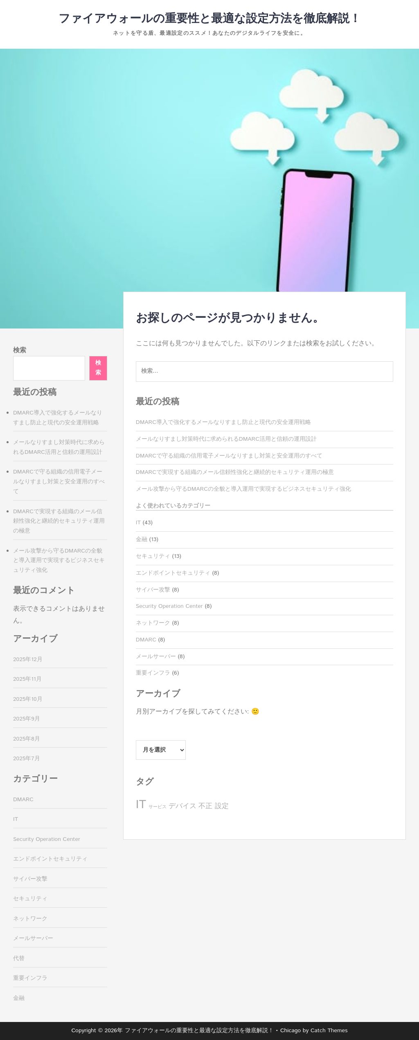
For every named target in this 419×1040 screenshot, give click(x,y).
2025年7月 (26, 759)
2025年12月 (28, 659)
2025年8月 (26, 739)
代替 (19, 958)
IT (138, 523)
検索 (19, 350)
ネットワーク (153, 623)
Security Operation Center (169, 606)
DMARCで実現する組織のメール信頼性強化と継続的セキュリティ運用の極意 (235, 472)
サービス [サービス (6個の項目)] (158, 807)
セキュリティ (153, 556)
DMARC (146, 640)
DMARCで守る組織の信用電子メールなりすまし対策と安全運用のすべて (229, 456)
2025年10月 (28, 699)
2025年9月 (26, 719)
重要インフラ (153, 673)
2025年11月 (27, 679)
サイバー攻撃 (153, 590)
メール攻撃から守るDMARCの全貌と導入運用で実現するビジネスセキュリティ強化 (243, 489)
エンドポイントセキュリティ (173, 573)
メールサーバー (156, 657)
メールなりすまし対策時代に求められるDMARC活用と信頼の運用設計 (226, 439)
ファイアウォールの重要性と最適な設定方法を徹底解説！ (210, 19)
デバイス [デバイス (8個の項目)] (182, 806)
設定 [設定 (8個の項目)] (222, 806)
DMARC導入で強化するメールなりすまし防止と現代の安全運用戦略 (223, 422)
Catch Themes (329, 1030)
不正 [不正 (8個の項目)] (205, 806)
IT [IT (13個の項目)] (141, 804)
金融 (141, 539)
